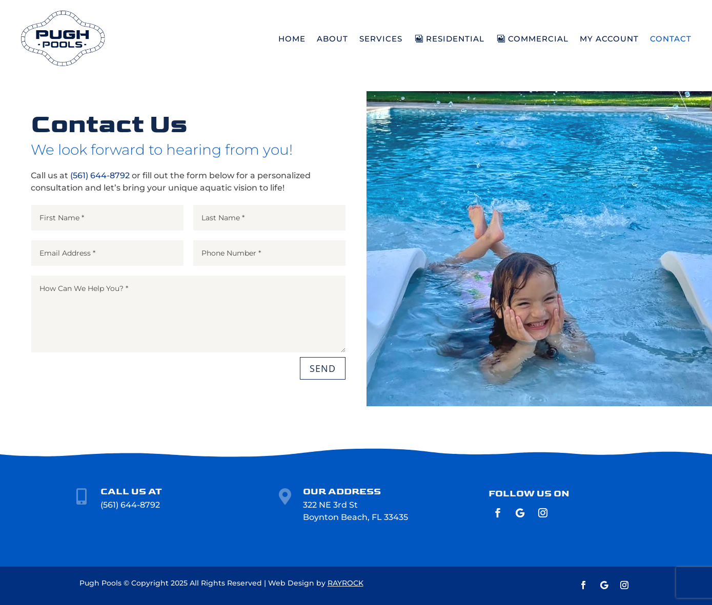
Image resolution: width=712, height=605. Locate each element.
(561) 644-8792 (100, 175)
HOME (292, 39)
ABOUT (332, 39)
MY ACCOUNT (609, 39)
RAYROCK (345, 583)
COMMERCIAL (538, 39)
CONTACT (670, 39)
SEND (323, 368)
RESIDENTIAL (455, 39)
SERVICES (380, 39)
